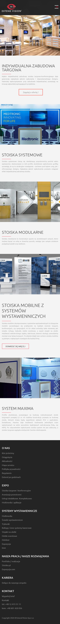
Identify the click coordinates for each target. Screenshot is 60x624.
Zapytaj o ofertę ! (30, 92)
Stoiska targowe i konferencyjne (16, 490)
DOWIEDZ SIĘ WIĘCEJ (15, 346)
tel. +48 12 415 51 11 (11, 604)
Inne (4, 547)
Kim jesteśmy (8, 453)
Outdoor (5, 540)
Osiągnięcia (7, 457)
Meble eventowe (9, 536)
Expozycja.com (8, 569)
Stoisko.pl (6, 565)
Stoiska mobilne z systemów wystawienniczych (24, 311)
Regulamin (7, 473)
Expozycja (6, 544)
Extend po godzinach (11, 477)
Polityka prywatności (11, 469)
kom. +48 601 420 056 (12, 608)
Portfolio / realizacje (11, 561)
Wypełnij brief (8, 596)
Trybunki (6, 524)
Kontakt (5, 600)
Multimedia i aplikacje (11, 502)
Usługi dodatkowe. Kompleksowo (17, 498)
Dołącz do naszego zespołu (14, 582)
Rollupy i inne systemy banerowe (17, 528)
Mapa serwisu (8, 465)
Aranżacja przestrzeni (11, 494)
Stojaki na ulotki (9, 532)
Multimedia (7, 516)
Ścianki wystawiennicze (12, 520)
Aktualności (7, 461)
